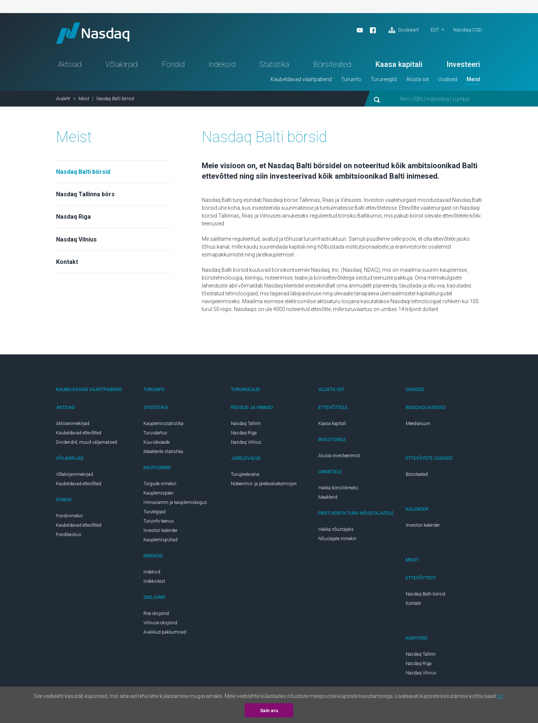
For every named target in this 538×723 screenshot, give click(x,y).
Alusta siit (417, 81)
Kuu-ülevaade (156, 443)
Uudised (447, 81)
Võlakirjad (121, 65)
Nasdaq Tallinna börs (85, 195)
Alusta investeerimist (339, 457)
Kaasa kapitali (399, 65)
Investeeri (463, 65)
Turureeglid (384, 81)
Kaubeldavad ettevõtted (78, 434)
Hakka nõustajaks (336, 530)
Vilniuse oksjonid (160, 624)
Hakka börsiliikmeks (338, 489)
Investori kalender (160, 532)
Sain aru (269, 710)
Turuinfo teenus (158, 522)
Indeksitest (154, 582)
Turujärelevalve (245, 476)
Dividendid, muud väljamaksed (86, 443)
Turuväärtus (155, 434)
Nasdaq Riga (73, 218)
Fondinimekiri (69, 517)
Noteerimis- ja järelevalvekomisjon (264, 485)
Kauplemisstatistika (163, 425)
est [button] (435, 30)
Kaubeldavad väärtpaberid (301, 81)
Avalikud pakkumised (164, 633)
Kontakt (67, 263)
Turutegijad (154, 513)
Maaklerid (327, 498)
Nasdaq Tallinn (246, 425)
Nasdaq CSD (467, 30)
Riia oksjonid (156, 615)
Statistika (274, 65)
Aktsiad (69, 65)
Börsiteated (332, 65)
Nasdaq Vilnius (76, 240)
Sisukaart (404, 30)
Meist (473, 81)
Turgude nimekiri (159, 485)
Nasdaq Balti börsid (83, 173)
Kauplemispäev (158, 494)
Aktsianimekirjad (72, 425)
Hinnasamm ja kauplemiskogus (175, 504)
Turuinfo (351, 81)
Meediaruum (418, 425)
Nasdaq (95, 33)
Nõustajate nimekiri (337, 540)
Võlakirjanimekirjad (74, 476)
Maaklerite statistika (163, 453)
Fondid (173, 65)
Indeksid (221, 65)
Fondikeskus (68, 536)
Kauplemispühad (160, 541)
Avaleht (63, 100)
